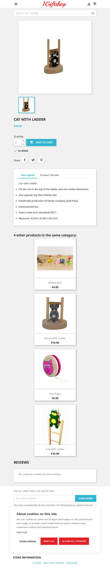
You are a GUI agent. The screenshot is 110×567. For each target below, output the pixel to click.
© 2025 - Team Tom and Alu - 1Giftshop (55, 562)
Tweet (33, 160)
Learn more (21, 532)
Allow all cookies (74, 541)
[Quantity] (18, 142)
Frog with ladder (55, 449)
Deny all (49, 541)
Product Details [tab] (49, 175)
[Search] (55, 13)
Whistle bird (55, 282)
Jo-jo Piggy (55, 393)
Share (24, 160)
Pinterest (41, 160)
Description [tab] (28, 175)
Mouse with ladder (55, 338)
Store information (27, 557)
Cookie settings (27, 541)
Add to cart (41, 142)
